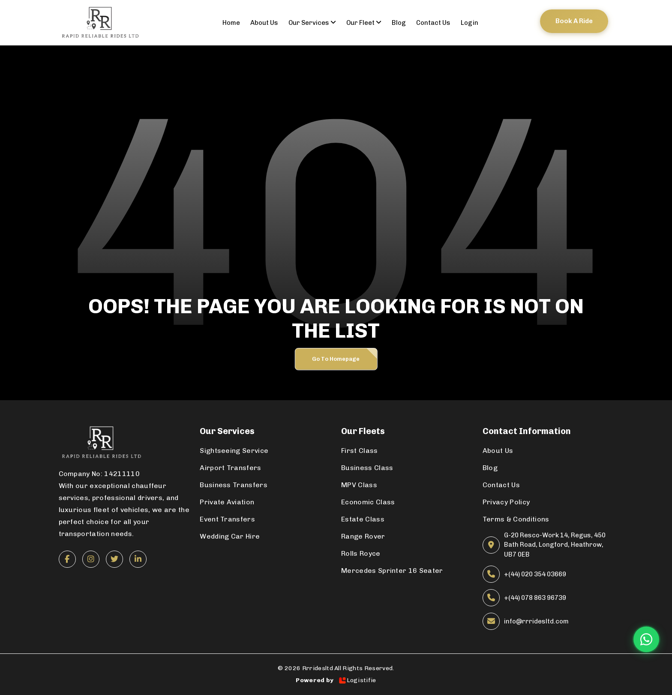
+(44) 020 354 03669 (535, 574)
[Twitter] (114, 559)
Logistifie (357, 680)
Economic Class (368, 502)
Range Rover (363, 536)
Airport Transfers (230, 468)
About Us (498, 450)
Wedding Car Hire (230, 536)
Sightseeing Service (234, 450)
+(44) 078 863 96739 (535, 598)
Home (231, 23)
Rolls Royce (361, 553)
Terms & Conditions (516, 519)
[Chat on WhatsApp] (646, 639)
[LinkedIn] (138, 559)
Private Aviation (227, 502)
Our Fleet (363, 23)
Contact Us (501, 485)
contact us (433, 23)
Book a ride (574, 21)
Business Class (367, 468)
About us (264, 23)
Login (469, 23)
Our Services (312, 23)
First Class (359, 450)
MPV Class (359, 485)
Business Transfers (233, 485)
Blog (399, 23)
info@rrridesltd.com (536, 621)
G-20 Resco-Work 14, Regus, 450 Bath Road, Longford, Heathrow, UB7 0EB (555, 544)
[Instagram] (90, 559)
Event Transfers (227, 519)
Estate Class (362, 519)
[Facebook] (67, 559)
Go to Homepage (336, 359)
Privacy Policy (506, 502)
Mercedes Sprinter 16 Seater (392, 570)
